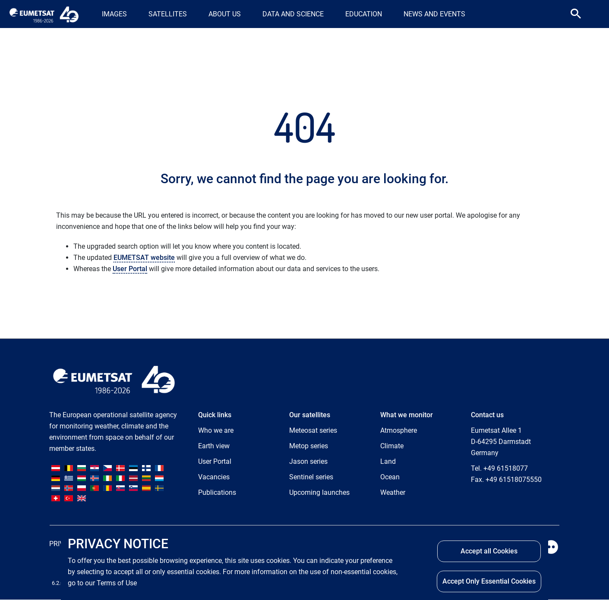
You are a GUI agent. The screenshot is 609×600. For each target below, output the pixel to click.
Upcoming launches (319, 492)
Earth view (214, 446)
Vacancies (214, 477)
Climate (392, 446)
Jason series (308, 461)
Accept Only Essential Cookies (489, 581)
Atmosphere (398, 430)
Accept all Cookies (489, 551)
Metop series (308, 446)
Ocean (390, 477)
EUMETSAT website (144, 257)
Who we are (216, 430)
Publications (217, 492)
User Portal (130, 269)
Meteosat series (313, 430)
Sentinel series (311, 477)
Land (388, 461)
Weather (392, 492)
